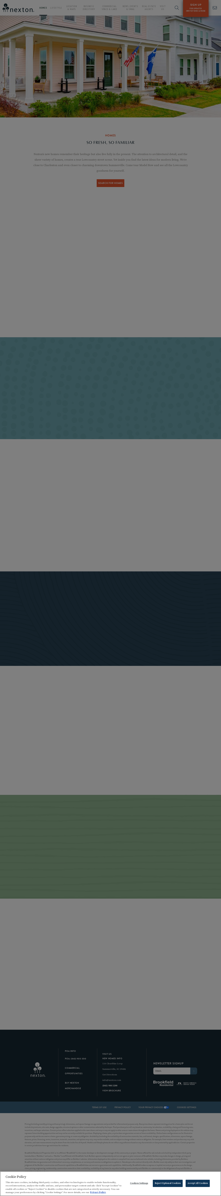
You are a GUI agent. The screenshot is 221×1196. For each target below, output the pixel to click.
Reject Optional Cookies (168, 1183)
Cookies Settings (139, 1183)
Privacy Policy (98, 1192)
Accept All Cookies (198, 1183)
